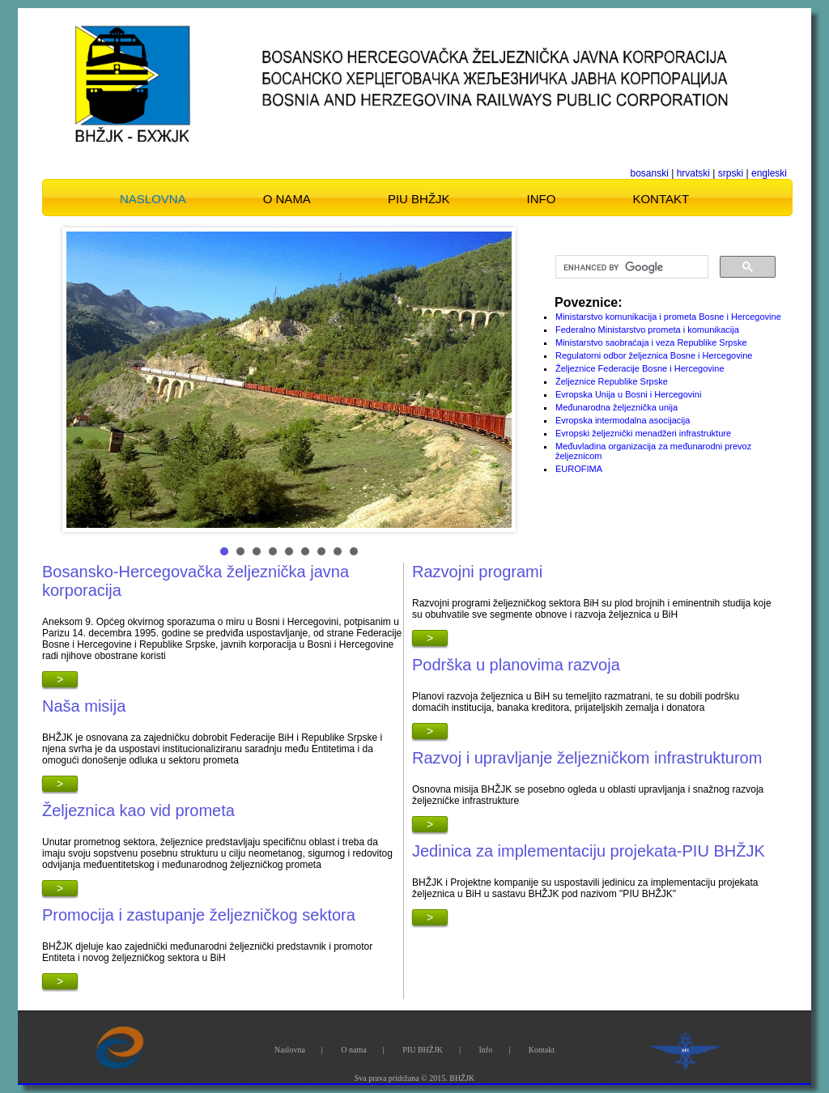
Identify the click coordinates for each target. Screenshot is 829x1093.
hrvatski (693, 173)
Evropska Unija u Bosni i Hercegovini (628, 394)
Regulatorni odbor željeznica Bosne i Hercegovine (653, 355)
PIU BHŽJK (419, 199)
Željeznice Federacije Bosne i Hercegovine (640, 368)
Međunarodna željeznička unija (616, 407)
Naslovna (153, 199)
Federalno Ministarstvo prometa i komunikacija (647, 329)
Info (541, 199)
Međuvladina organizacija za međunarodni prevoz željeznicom (653, 451)
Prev (87, 380)
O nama (287, 199)
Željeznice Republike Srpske (611, 381)
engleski (769, 173)
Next (491, 380)
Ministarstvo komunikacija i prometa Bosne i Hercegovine (668, 316)
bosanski (650, 173)
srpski (730, 173)
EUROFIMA (578, 469)
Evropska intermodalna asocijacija (622, 420)
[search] (630, 267)
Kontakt (660, 199)
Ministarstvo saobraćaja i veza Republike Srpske (651, 342)
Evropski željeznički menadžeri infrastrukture (643, 433)
